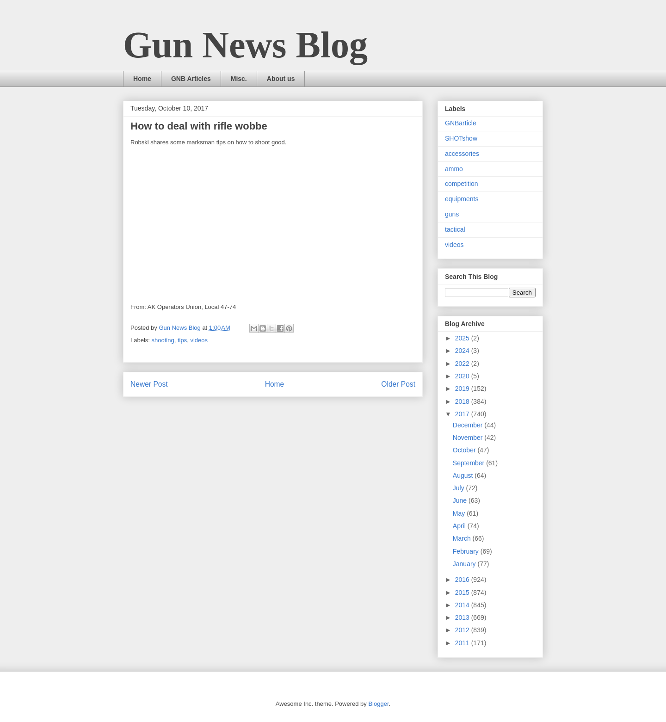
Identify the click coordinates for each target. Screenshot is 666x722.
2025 (463, 338)
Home (142, 78)
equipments (461, 199)
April (460, 526)
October (465, 450)
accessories (462, 153)
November (468, 437)
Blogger (378, 703)
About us (281, 78)
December (468, 425)
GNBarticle (460, 123)
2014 (463, 605)
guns (452, 214)
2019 (463, 388)
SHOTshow (461, 138)
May (460, 513)
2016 (463, 579)
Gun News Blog (245, 45)
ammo (454, 169)
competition (461, 183)
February (467, 551)
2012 (463, 630)
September (469, 463)
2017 (463, 414)
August (464, 475)
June (461, 500)
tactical (455, 229)
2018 (463, 401)
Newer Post (149, 384)
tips (182, 340)
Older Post (398, 384)
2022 (463, 363)
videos (199, 340)
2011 (463, 643)
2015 (463, 592)
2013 (463, 617)
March (463, 538)
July (459, 488)
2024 (463, 350)
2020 (463, 376)
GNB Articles (191, 78)
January (465, 564)
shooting (163, 340)
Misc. (239, 78)
